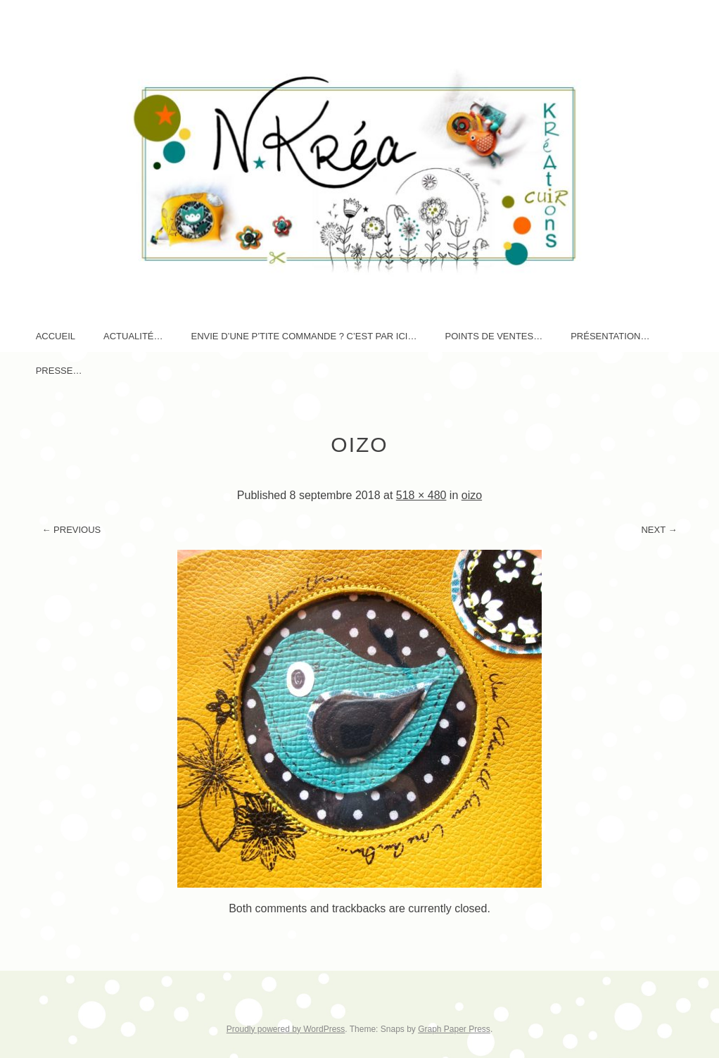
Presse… (59, 370)
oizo (472, 495)
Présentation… (610, 336)
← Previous (71, 529)
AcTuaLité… (133, 336)
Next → (659, 529)
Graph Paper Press (454, 1029)
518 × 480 (421, 495)
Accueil (55, 336)
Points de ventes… (493, 336)
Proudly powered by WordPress (286, 1029)
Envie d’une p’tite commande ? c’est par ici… (304, 336)
